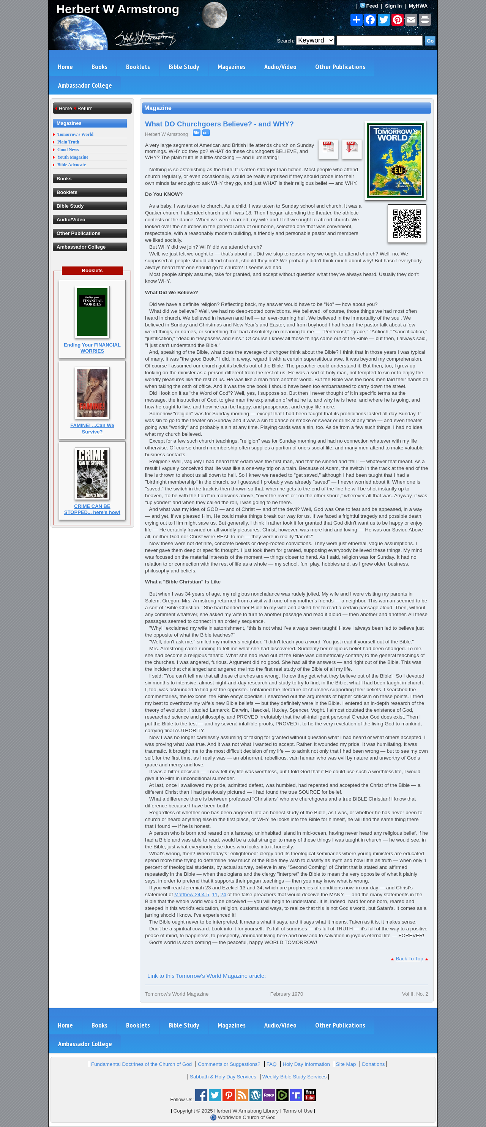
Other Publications (340, 66)
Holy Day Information (306, 1064)
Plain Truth (68, 142)
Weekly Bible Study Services (294, 1077)
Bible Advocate (71, 164)
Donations (373, 1064)
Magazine (158, 108)
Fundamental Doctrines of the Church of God (141, 1064)
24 (223, 894)
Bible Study (184, 66)
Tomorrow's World (75, 134)
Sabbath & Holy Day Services (223, 1077)
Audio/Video (280, 66)
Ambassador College (85, 85)
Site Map (346, 1064)
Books (99, 66)
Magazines (232, 66)
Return (85, 108)
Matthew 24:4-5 (191, 894)
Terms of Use (298, 1111)
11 (215, 894)
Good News (68, 149)
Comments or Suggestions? (229, 1064)
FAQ (272, 1064)
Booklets (138, 66)
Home (65, 66)
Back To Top (409, 958)
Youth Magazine (72, 157)
